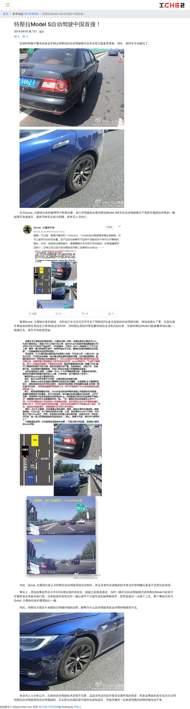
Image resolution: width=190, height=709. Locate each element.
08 (32, 14)
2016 (27, 14)
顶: (17, 36)
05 (36, 14)
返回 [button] (41, 31)
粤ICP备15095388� (50, 707)
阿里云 (77, 707)
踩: (25, 36)
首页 (5, 14)
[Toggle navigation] (8, 4)
